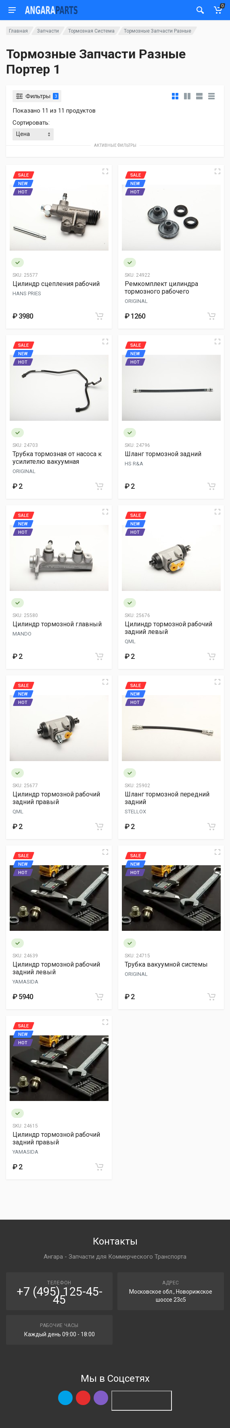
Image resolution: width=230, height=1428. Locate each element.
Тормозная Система (91, 31)
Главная (18, 31)
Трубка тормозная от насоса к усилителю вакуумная (57, 457)
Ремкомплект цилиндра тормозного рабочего (161, 287)
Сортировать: (31, 122)
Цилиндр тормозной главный (57, 624)
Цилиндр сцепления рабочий (56, 284)
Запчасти (48, 31)
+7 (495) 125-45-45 (59, 1296)
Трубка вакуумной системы (166, 964)
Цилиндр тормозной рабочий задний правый (56, 798)
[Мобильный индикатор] (200, 10)
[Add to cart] (99, 316)
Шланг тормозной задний (163, 454)
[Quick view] (105, 171)
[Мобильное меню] (12, 10)
